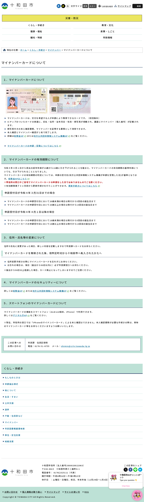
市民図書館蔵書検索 (15, 428)
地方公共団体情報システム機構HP (52, 136)
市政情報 (107, 37)
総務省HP (20, 136)
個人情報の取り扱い (32, 491)
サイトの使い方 (72, 491)
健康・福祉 (36, 31)
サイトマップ (124, 6)
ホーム (23, 50)
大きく (93, 6)
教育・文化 (107, 25)
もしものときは (12, 377)
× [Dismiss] (140, 474)
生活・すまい (11, 396)
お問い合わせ (11, 491)
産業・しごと (108, 31)
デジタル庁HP (21, 315)
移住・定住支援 (12, 435)
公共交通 (9, 403)
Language (107, 6)
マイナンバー (54, 50)
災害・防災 (72, 18)
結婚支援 (9, 441)
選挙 (7, 409)
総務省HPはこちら (18, 178)
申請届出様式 (11, 384)
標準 (85, 6)
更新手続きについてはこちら (84, 185)
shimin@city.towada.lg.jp (75, 346)
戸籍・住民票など (14, 415)
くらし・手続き (36, 25)
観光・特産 (36, 37)
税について (10, 390)
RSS (86, 491)
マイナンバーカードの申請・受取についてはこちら (34, 145)
